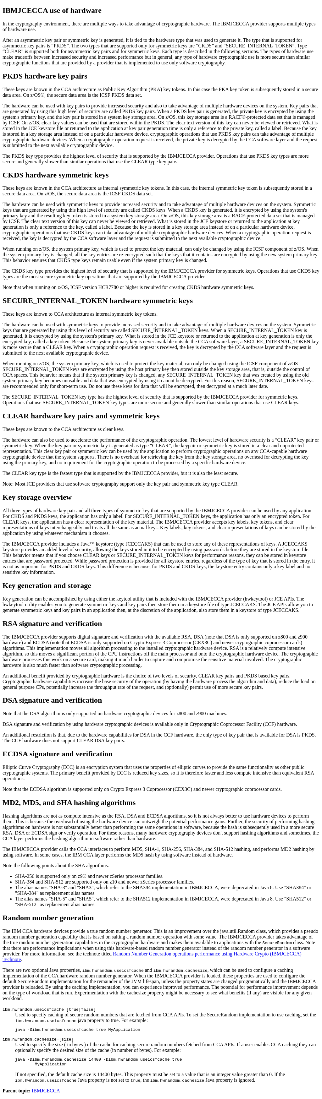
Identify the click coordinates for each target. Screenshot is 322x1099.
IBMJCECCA (46, 1093)
